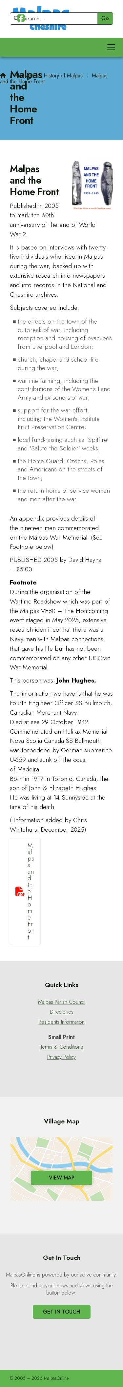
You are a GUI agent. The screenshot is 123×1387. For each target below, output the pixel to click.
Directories (61, 1012)
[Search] (56, 18)
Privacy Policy (61, 1057)
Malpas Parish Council (61, 1002)
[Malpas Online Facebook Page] (21, 19)
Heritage (24, 75)
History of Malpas (63, 75)
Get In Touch (61, 1312)
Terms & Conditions (61, 1047)
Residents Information (62, 1022)
